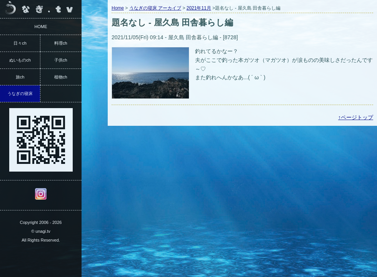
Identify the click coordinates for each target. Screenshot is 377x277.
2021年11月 (199, 8)
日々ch (20, 43)
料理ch (60, 43)
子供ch (60, 60)
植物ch (60, 77)
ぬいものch (20, 60)
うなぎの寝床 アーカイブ (155, 8)
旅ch (20, 77)
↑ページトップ (355, 117)
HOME (41, 26)
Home (118, 8)
